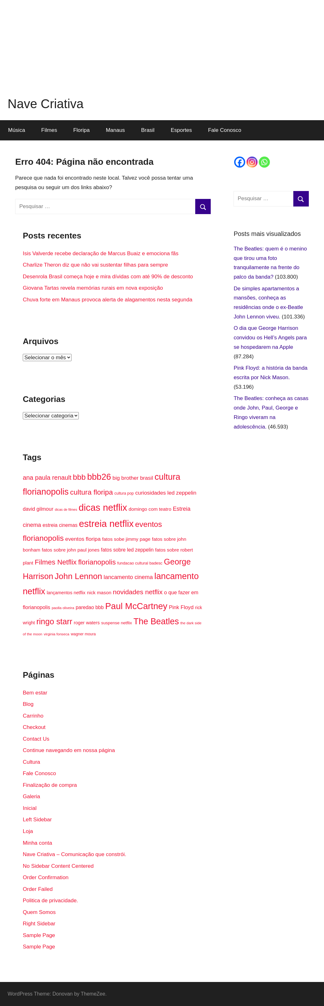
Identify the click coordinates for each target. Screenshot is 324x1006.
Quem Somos (39, 912)
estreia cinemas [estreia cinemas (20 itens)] (60, 525)
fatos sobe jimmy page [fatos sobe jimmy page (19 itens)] (126, 539)
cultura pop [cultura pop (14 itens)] (124, 493)
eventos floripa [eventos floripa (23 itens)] (83, 539)
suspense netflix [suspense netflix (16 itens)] (116, 622)
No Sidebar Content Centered (58, 866)
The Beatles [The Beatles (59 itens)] (156, 621)
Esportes (181, 130)
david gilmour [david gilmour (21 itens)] (38, 509)
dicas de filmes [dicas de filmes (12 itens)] (66, 509)
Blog (28, 704)
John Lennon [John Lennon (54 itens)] (78, 576)
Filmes (49, 130)
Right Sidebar (39, 924)
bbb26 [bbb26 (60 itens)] (99, 477)
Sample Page (39, 935)
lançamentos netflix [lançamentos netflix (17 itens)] (66, 592)
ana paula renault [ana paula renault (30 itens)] (47, 477)
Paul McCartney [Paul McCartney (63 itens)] (136, 606)
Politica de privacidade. (50, 901)
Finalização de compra (50, 785)
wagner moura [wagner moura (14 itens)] (83, 634)
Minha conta (37, 843)
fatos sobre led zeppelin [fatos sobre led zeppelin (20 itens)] (127, 549)
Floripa (81, 130)
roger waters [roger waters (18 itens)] (87, 622)
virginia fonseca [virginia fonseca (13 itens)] (56, 634)
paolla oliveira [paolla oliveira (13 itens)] (63, 608)
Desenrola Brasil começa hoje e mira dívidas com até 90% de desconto (108, 277)
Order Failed (38, 889)
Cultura (31, 762)
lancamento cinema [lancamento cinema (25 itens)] (128, 577)
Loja (28, 831)
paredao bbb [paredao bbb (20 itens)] (89, 607)
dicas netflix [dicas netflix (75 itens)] (103, 507)
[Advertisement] (162, 44)
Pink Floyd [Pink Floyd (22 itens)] (181, 607)
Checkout (34, 727)
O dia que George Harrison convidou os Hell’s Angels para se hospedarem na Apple (270, 337)
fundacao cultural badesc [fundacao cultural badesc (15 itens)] (140, 563)
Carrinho (33, 716)
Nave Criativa (46, 104)
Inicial (29, 808)
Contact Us (36, 739)
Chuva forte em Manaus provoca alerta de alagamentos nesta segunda (107, 300)
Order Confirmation (46, 877)
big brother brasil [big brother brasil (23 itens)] (133, 478)
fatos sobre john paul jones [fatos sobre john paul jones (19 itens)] (70, 549)
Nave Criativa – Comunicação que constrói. (74, 854)
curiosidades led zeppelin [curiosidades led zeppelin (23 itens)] (165, 493)
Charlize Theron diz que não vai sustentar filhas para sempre (95, 265)
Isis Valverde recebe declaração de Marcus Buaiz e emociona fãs (100, 253)
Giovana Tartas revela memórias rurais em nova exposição (93, 288)
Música (16, 130)
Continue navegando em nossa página (69, 750)
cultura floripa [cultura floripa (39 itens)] (91, 492)
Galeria (31, 796)
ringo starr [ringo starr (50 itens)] (54, 621)
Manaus (115, 130)
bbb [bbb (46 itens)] (79, 477)
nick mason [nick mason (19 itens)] (99, 592)
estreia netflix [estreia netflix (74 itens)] (106, 523)
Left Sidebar (37, 820)
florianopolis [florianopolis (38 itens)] (97, 562)
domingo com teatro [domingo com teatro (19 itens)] (149, 509)
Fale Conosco (224, 130)
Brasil (148, 130)
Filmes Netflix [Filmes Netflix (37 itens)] (56, 562)
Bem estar (35, 693)
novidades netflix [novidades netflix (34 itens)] (138, 592)
